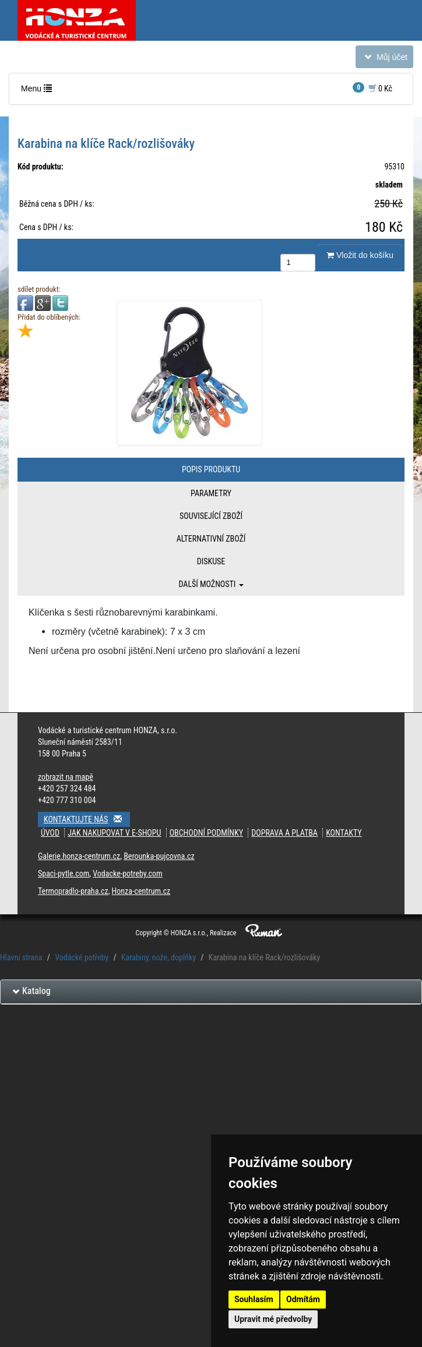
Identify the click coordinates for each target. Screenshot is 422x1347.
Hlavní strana (21, 957)
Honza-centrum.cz (141, 891)
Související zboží (211, 516)
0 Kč (372, 87)
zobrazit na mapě (65, 777)
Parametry (211, 493)
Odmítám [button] (303, 1299)
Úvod (50, 832)
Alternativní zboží (211, 538)
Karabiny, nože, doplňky (158, 957)
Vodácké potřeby (81, 957)
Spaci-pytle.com (63, 873)
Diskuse (211, 561)
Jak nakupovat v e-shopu (114, 832)
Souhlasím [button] (253, 1299)
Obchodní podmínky (206, 832)
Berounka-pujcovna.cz (159, 856)
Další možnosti (210, 584)
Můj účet (384, 59)
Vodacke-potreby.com (127, 873)
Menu (39, 91)
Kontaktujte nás (87, 819)
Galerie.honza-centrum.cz (79, 856)
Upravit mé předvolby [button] (273, 1319)
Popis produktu (211, 469)
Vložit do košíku (359, 255)
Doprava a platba (284, 832)
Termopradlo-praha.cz (73, 891)
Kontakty (344, 832)
